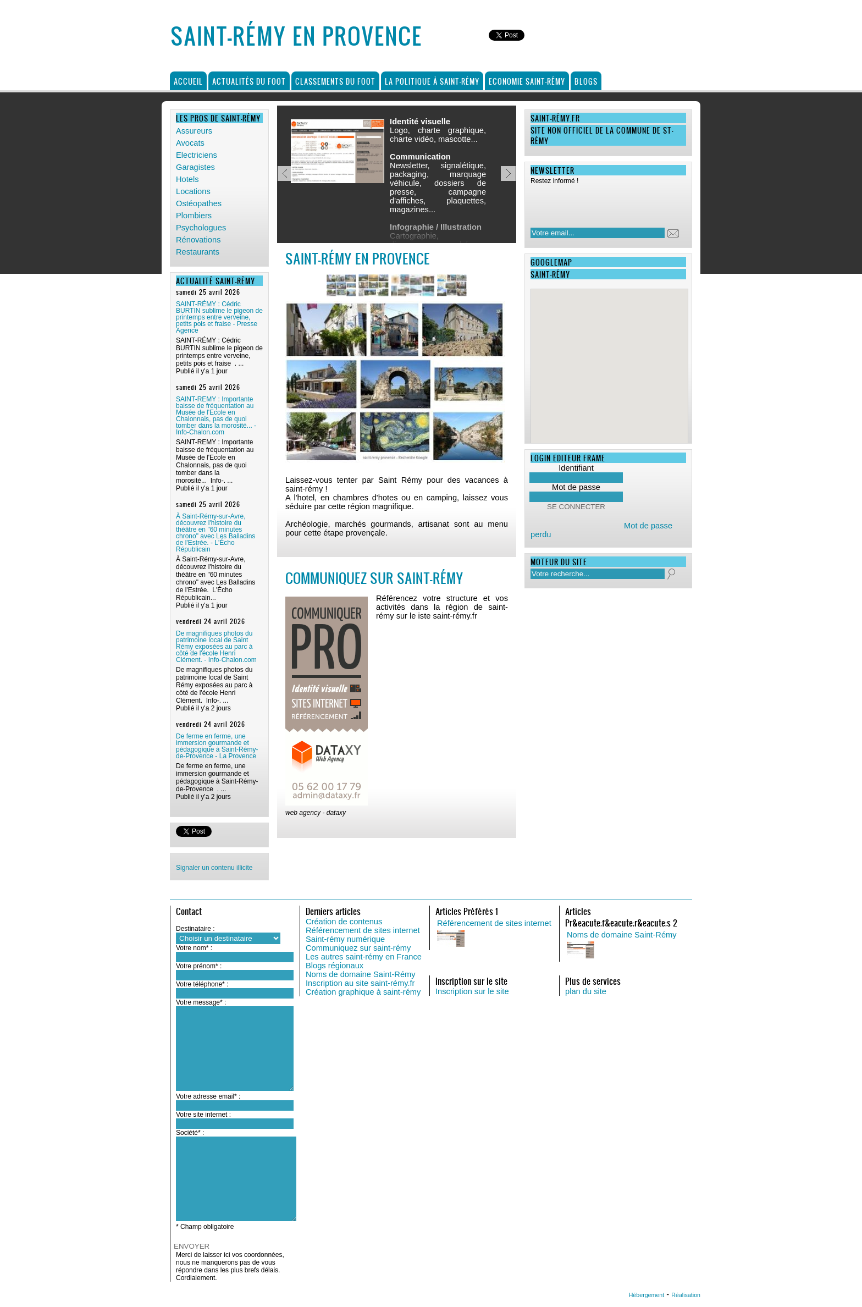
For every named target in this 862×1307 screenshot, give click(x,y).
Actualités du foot (249, 81)
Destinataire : (195, 929)
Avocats (190, 143)
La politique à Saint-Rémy (432, 81)
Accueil (188, 81)
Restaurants (197, 251)
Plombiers (194, 215)
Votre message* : (201, 1002)
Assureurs (194, 130)
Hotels (187, 179)
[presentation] (601, 203)
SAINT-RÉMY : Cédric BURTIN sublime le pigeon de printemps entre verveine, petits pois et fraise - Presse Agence (219, 317)
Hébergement (647, 1295)
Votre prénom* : (199, 966)
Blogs (586, 81)
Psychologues (201, 227)
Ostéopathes (199, 203)
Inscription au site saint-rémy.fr (360, 983)
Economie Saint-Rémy (527, 81)
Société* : (190, 1133)
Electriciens (196, 155)
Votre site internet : (203, 1114)
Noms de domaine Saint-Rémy (361, 974)
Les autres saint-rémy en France (364, 956)
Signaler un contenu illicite (214, 868)
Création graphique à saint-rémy (363, 992)
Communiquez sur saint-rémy (358, 948)
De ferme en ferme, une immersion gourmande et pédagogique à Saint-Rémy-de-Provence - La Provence (217, 746)
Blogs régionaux (334, 965)
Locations (193, 191)
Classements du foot (335, 81)
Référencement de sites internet (363, 930)
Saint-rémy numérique (345, 939)
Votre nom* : (194, 948)
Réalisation (685, 1295)
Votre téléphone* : (202, 984)
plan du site (585, 991)
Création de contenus (344, 921)
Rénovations (198, 239)
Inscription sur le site (472, 991)
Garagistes (195, 167)
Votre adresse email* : (208, 1096)
